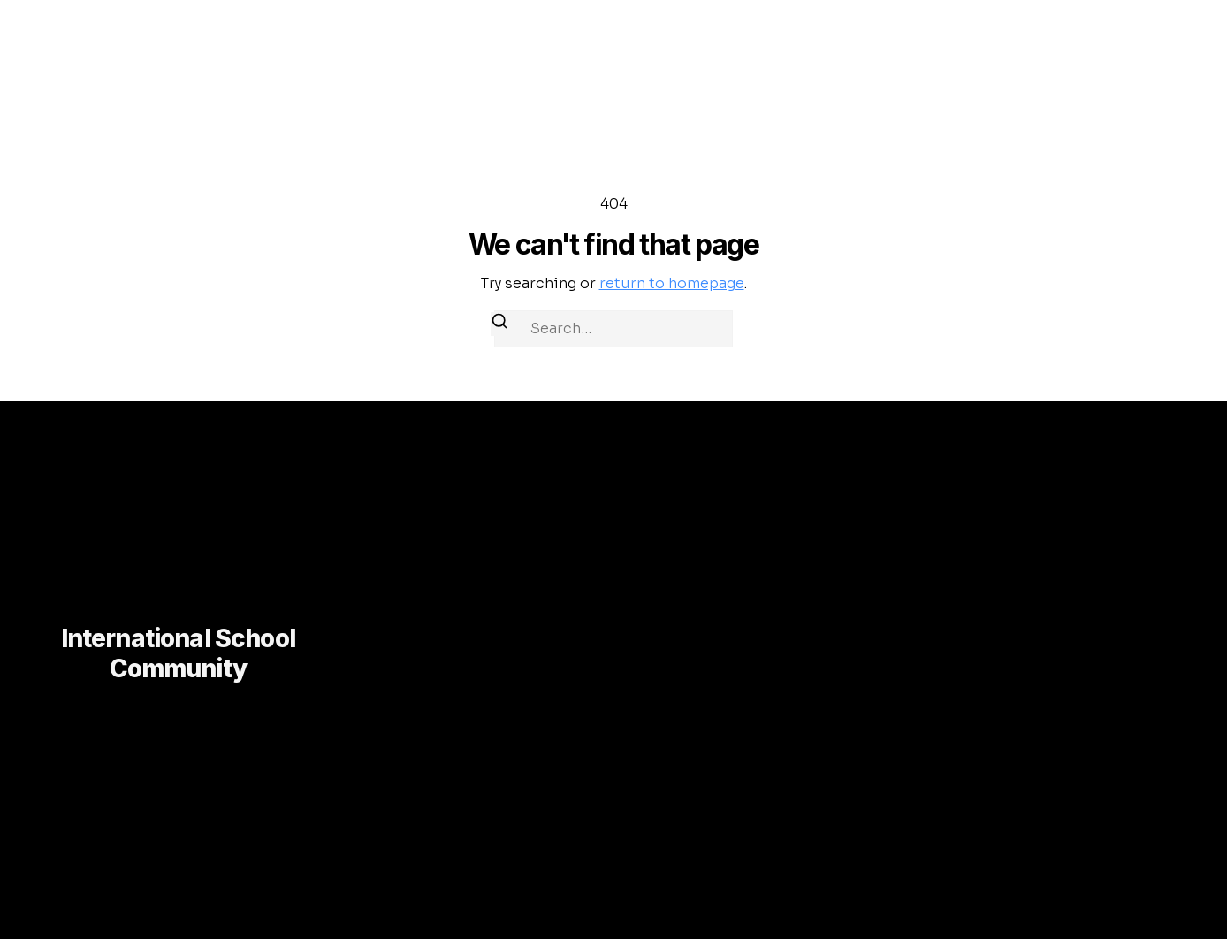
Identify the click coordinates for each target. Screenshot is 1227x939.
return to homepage (671, 283)
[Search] (499, 324)
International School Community (178, 653)
